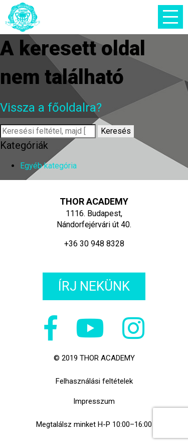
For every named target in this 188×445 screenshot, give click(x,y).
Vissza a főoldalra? (51, 108)
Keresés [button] (116, 131)
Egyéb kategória (48, 165)
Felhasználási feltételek (94, 381)
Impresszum (94, 401)
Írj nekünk (94, 286)
